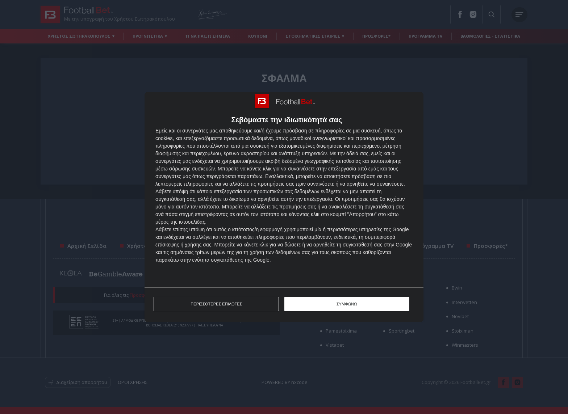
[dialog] (284, 207)
